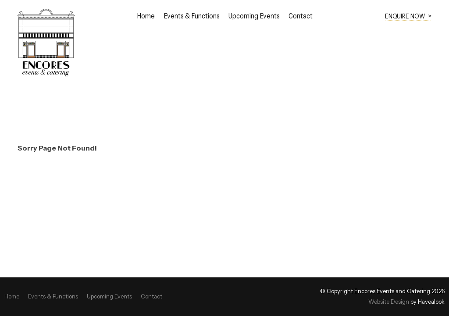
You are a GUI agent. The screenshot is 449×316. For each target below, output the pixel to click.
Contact (301, 16)
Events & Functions (192, 16)
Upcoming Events (254, 16)
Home (146, 16)
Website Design (388, 301)
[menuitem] (12, 296)
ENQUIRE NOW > (408, 15)
